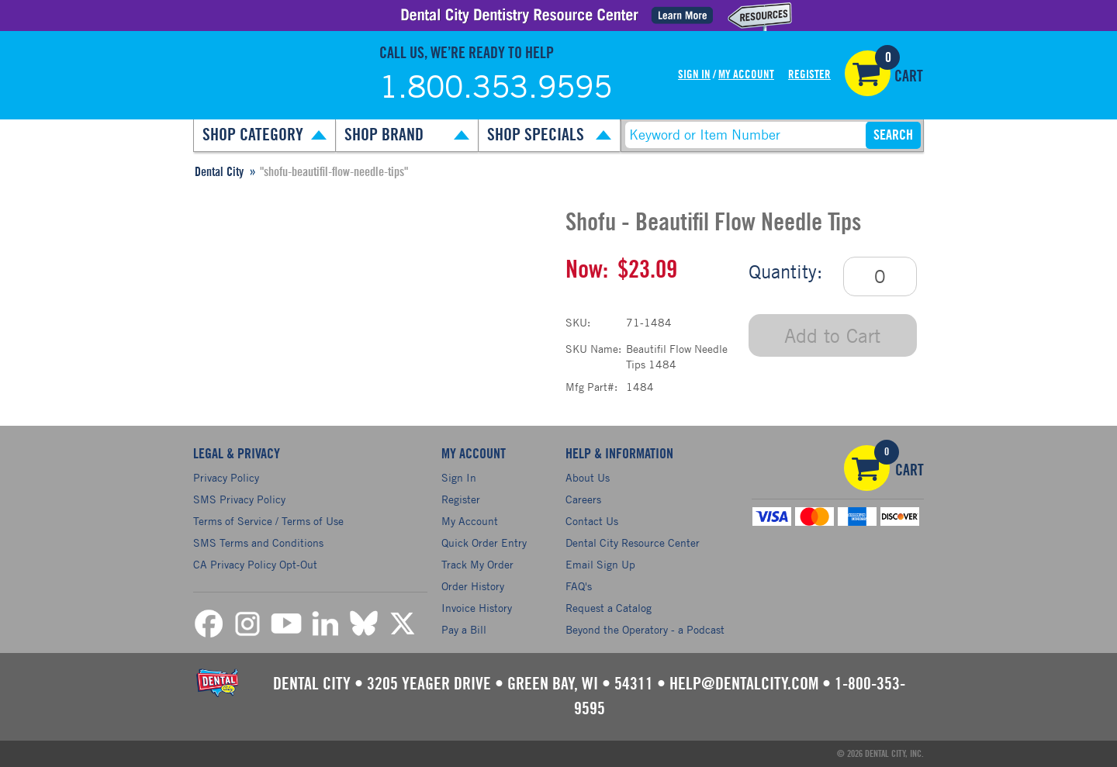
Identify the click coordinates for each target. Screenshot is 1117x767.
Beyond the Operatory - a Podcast (644, 629)
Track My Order (477, 564)
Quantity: (785, 271)
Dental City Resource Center (632, 542)
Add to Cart (832, 335)
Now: (586, 269)
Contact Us (591, 520)
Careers (583, 499)
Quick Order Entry (484, 542)
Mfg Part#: (591, 386)
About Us (587, 477)
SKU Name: (593, 348)
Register (809, 75)
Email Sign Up (600, 564)
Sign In (694, 75)
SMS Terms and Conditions (258, 542)
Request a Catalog (608, 607)
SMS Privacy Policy (239, 499)
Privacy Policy (226, 477)
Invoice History (476, 607)
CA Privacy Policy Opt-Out (255, 564)
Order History (472, 586)
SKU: (577, 322)
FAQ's (578, 586)
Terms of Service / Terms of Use (268, 520)
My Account (746, 75)
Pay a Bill (463, 629)
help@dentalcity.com (743, 684)
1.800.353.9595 (495, 86)
